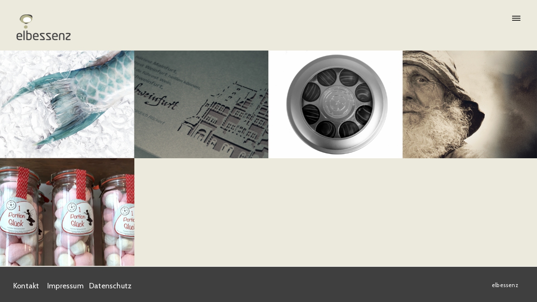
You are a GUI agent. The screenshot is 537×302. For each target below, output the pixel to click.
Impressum (65, 285)
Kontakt (26, 285)
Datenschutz (110, 285)
